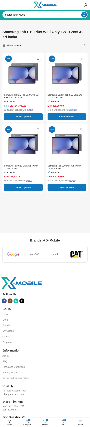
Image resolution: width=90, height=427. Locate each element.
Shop (5, 319)
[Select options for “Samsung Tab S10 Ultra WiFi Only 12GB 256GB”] (23, 187)
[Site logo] (45, 4)
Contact (6, 336)
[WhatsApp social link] (15, 300)
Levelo (55, 254)
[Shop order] (85, 45)
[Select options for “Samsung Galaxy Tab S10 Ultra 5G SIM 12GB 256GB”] (67, 116)
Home (5, 314)
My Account (8, 331)
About (5, 355)
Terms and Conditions (13, 367)
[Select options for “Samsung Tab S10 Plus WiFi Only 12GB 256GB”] (67, 187)
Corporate (7, 342)
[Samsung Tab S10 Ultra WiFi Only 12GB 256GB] (23, 144)
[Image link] (21, 282)
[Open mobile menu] (4, 5)
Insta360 (34, 254)
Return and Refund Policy (15, 378)
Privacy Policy (9, 372)
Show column (14, 45)
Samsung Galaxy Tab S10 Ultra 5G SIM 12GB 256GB (65, 96)
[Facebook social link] (4, 300)
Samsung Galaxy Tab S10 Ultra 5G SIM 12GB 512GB (21, 96)
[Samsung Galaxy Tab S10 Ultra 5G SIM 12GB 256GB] (67, 73)
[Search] (45, 14)
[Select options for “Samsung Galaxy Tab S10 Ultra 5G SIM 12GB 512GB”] (23, 116)
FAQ (4, 361)
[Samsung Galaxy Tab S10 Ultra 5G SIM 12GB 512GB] (23, 73)
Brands (6, 325)
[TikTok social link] (21, 300)
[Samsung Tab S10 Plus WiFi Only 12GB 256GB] (67, 144)
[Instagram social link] (10, 300)
